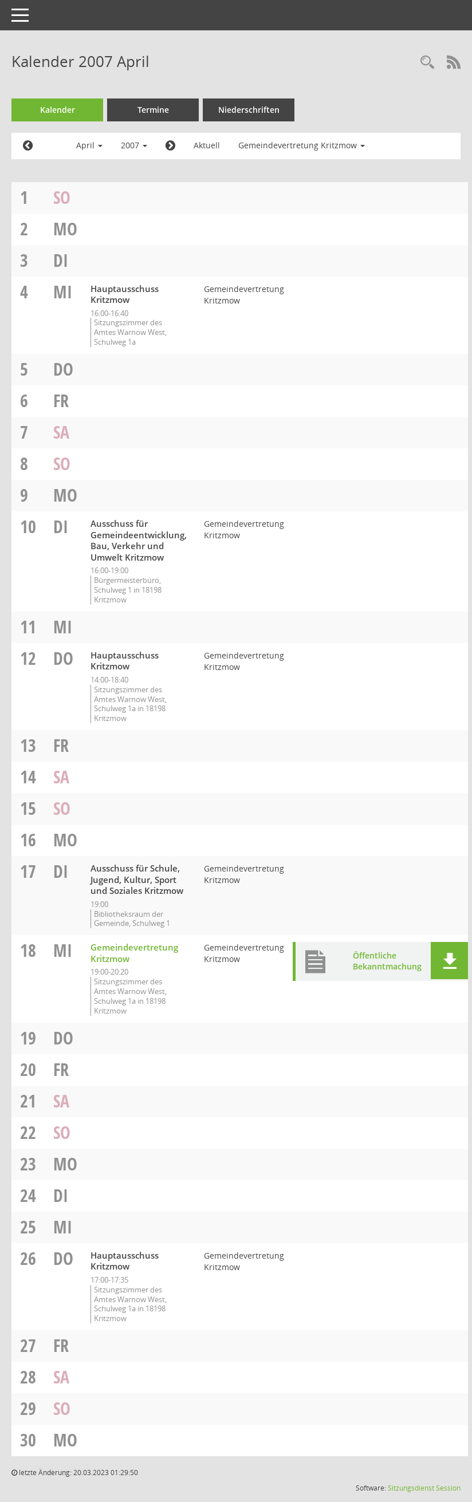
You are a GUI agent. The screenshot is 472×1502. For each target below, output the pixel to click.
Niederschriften (249, 109)
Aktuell (207, 145)
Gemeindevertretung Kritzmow (134, 952)
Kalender (57, 109)
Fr (61, 400)
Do (63, 369)
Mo (65, 229)
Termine (153, 109)
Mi (62, 291)
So (61, 197)
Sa (61, 432)
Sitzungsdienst (411, 1488)
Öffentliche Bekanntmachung (387, 960)
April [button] (89, 145)
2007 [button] (134, 145)
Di (60, 260)
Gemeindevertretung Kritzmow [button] (301, 145)
